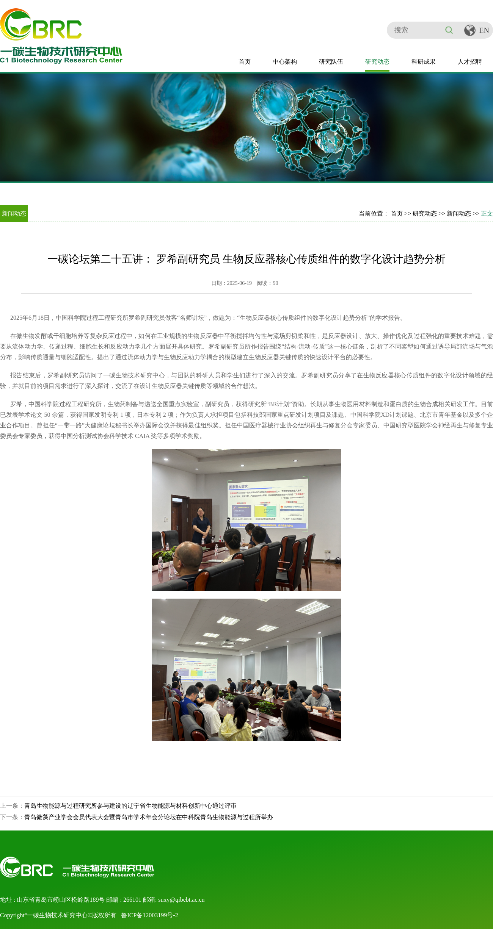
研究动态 (377, 61)
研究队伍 (331, 61)
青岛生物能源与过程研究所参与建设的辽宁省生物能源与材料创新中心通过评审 (130, 805)
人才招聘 (470, 61)
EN (484, 30)
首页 (245, 61)
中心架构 (285, 61)
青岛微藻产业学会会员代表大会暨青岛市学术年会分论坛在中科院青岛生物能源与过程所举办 (148, 817)
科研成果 (423, 61)
